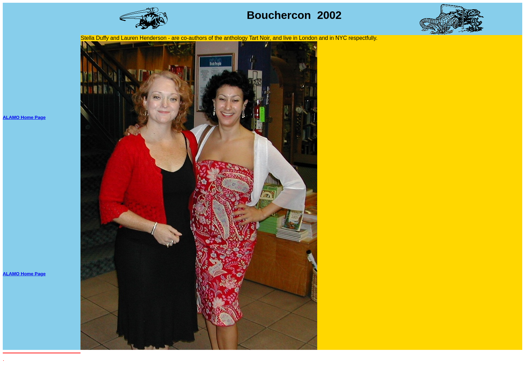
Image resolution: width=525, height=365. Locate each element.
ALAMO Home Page (24, 117)
